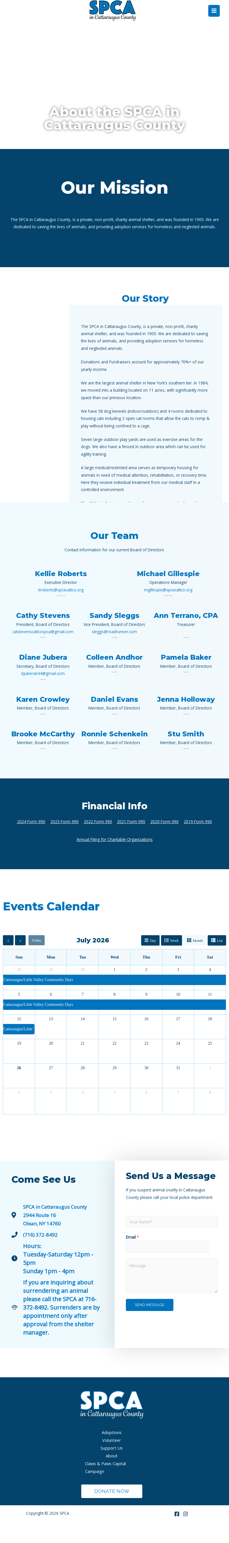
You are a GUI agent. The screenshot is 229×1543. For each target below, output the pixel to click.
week (174, 959)
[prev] (8, 959)
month (198, 959)
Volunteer (111, 1459)
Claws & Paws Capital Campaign (105, 1486)
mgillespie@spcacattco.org (168, 608)
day (153, 959)
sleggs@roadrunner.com (114, 650)
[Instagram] (185, 1532)
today (36, 959)
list (220, 959)
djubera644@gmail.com (43, 692)
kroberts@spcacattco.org (61, 608)
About (112, 1474)
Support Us (112, 1467)
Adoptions (112, 1451)
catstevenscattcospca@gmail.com (42, 650)
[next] (20, 959)
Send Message (149, 1323)
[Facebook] (176, 1532)
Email (132, 1256)
